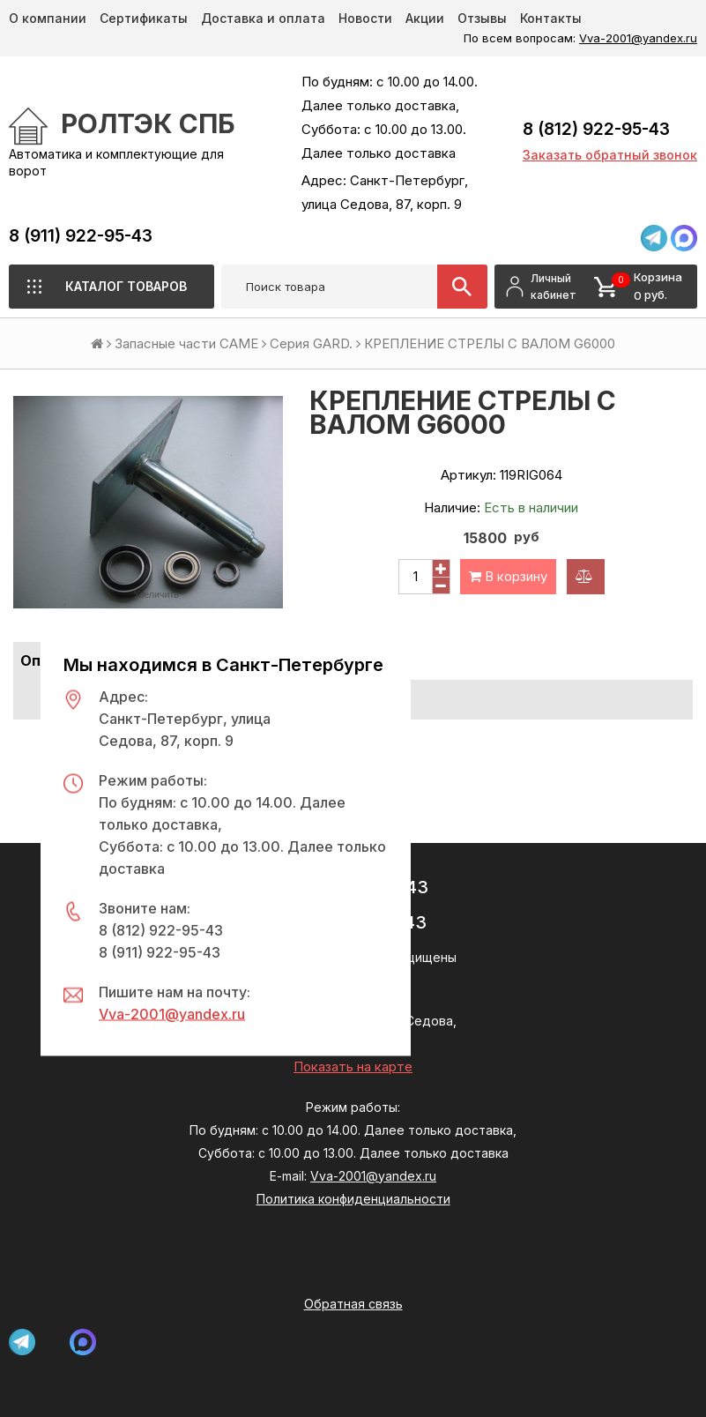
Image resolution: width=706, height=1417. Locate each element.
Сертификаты (144, 18)
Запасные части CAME (186, 343)
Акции (424, 18)
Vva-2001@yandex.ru (638, 38)
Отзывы (482, 18)
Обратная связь (353, 1303)
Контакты (551, 18)
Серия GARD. (311, 343)
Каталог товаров (126, 286)
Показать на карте (353, 1066)
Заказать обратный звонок (610, 154)
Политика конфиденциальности (353, 1198)
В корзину (508, 576)
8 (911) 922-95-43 (80, 236)
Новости (365, 18)
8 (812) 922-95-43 (596, 129)
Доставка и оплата (263, 18)
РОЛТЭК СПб (148, 123)
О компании (47, 18)
